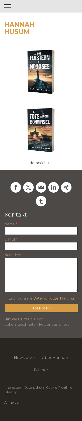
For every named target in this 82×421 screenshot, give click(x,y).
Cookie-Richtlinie (59, 388)
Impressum (13, 388)
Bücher (41, 369)
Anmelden (12, 403)
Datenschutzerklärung (53, 298)
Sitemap (10, 392)
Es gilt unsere (41, 298)
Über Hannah (55, 357)
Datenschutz (34, 388)
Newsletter (24, 357)
